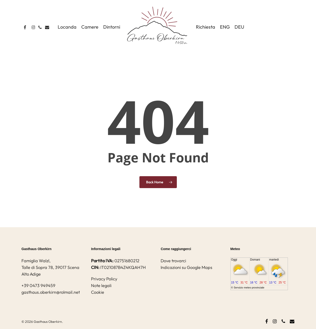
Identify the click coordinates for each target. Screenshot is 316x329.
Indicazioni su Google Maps (186, 267)
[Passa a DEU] (239, 27)
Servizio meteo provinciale (249, 287)
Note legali (101, 285)
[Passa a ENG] (225, 27)
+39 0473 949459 (38, 285)
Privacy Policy (104, 279)
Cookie (97, 292)
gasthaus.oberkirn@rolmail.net (50, 292)
